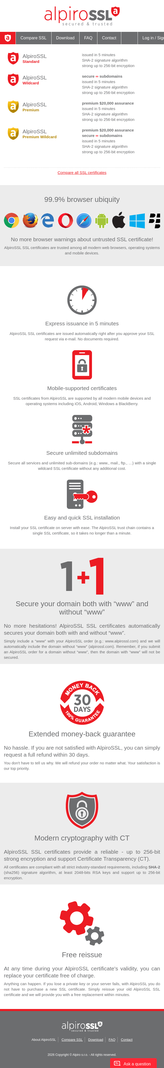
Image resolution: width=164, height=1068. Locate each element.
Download (65, 38)
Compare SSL (33, 38)
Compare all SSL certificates (82, 172)
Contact (109, 38)
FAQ (88, 38)
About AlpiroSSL (44, 1040)
